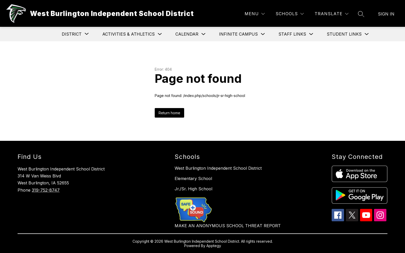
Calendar (186, 34)
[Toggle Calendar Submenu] (203, 34)
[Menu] (254, 14)
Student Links (344, 34)
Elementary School (193, 178)
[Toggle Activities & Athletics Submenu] (160, 34)
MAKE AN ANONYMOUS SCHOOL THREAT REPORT (228, 225)
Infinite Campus (238, 34)
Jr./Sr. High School (193, 188)
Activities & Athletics (128, 34)
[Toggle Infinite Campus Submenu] (263, 34)
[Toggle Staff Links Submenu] (311, 34)
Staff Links (292, 34)
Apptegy (213, 245)
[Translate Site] (331, 14)
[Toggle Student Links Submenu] (367, 34)
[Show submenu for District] (72, 34)
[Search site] (361, 14)
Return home (169, 113)
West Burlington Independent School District (218, 168)
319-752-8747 (46, 190)
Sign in (386, 14)
